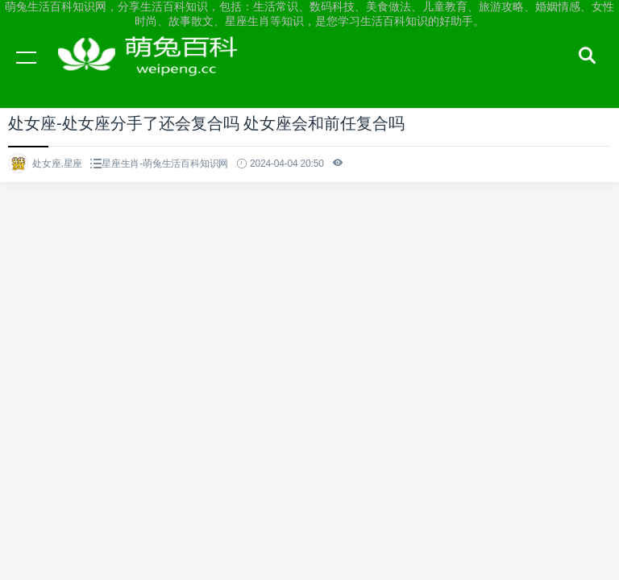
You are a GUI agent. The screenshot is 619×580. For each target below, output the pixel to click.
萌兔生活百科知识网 (153, 72)
